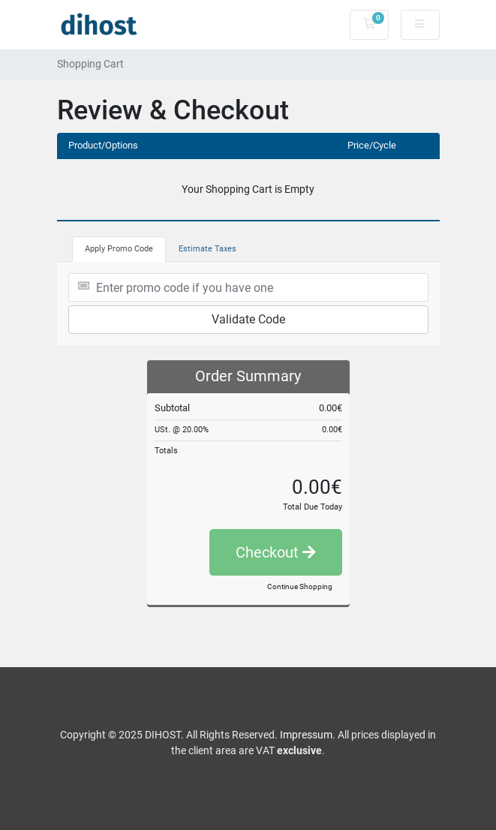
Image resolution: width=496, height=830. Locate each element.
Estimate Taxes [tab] (207, 249)
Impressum (306, 735)
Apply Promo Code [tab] (119, 249)
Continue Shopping (299, 586)
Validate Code (248, 319)
